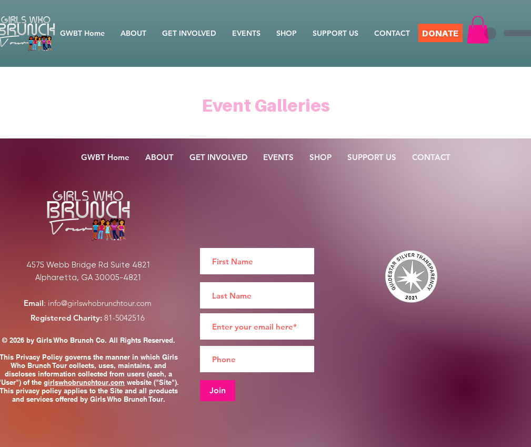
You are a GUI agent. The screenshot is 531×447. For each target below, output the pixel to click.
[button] (477, 30)
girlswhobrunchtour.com (84, 382)
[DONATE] (440, 33)
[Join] (217, 390)
